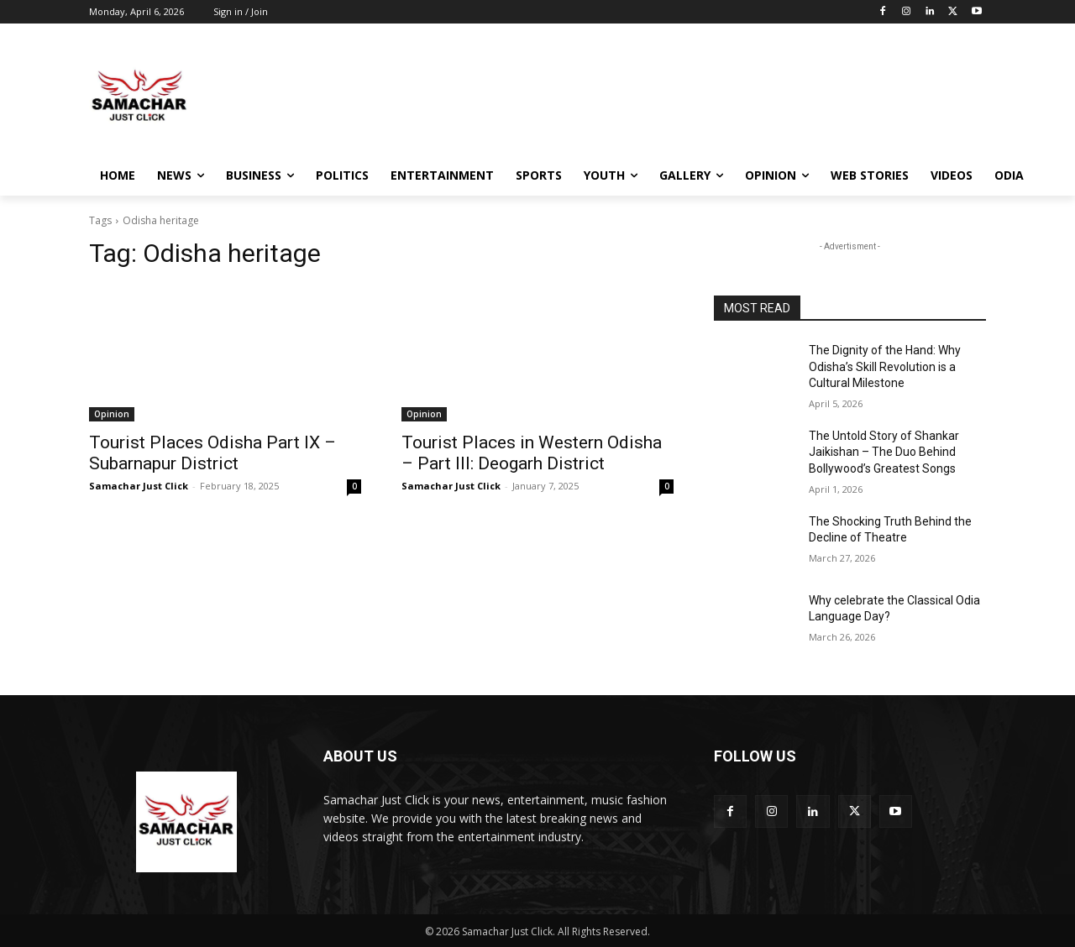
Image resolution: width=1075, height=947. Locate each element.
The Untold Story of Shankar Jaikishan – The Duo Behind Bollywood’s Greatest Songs (884, 452)
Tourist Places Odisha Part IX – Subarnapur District (212, 452)
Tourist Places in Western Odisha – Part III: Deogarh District (531, 452)
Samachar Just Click (138, 485)
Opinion (111, 414)
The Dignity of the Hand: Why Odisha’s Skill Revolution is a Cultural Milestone (885, 366)
